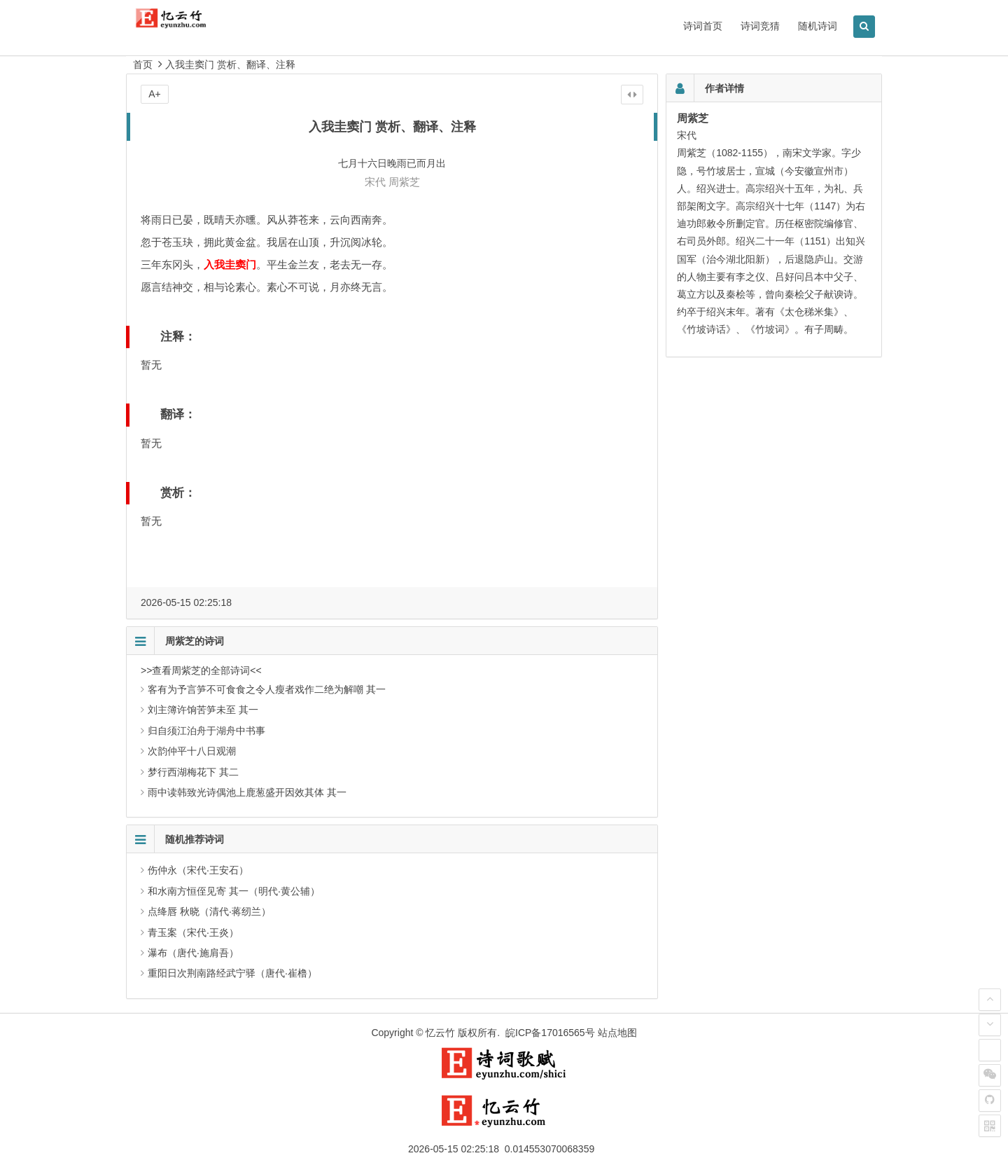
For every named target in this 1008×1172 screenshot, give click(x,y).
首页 (143, 64)
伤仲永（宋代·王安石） (198, 870)
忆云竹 (440, 1032)
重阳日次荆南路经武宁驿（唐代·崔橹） (232, 973)
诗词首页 (702, 26)
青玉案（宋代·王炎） (193, 932)
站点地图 (617, 1032)
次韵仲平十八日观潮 (192, 751)
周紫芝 (404, 182)
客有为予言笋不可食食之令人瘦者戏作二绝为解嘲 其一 (267, 689)
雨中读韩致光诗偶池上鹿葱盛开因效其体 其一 (247, 792)
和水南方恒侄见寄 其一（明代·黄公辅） (234, 891)
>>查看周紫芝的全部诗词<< (201, 670)
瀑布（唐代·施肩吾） (193, 952)
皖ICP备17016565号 (550, 1032)
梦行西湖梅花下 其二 (193, 772)
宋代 (375, 182)
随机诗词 (817, 26)
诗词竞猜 (760, 26)
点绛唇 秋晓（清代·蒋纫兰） (209, 911)
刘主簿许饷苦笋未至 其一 (203, 709)
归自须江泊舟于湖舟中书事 (206, 730)
